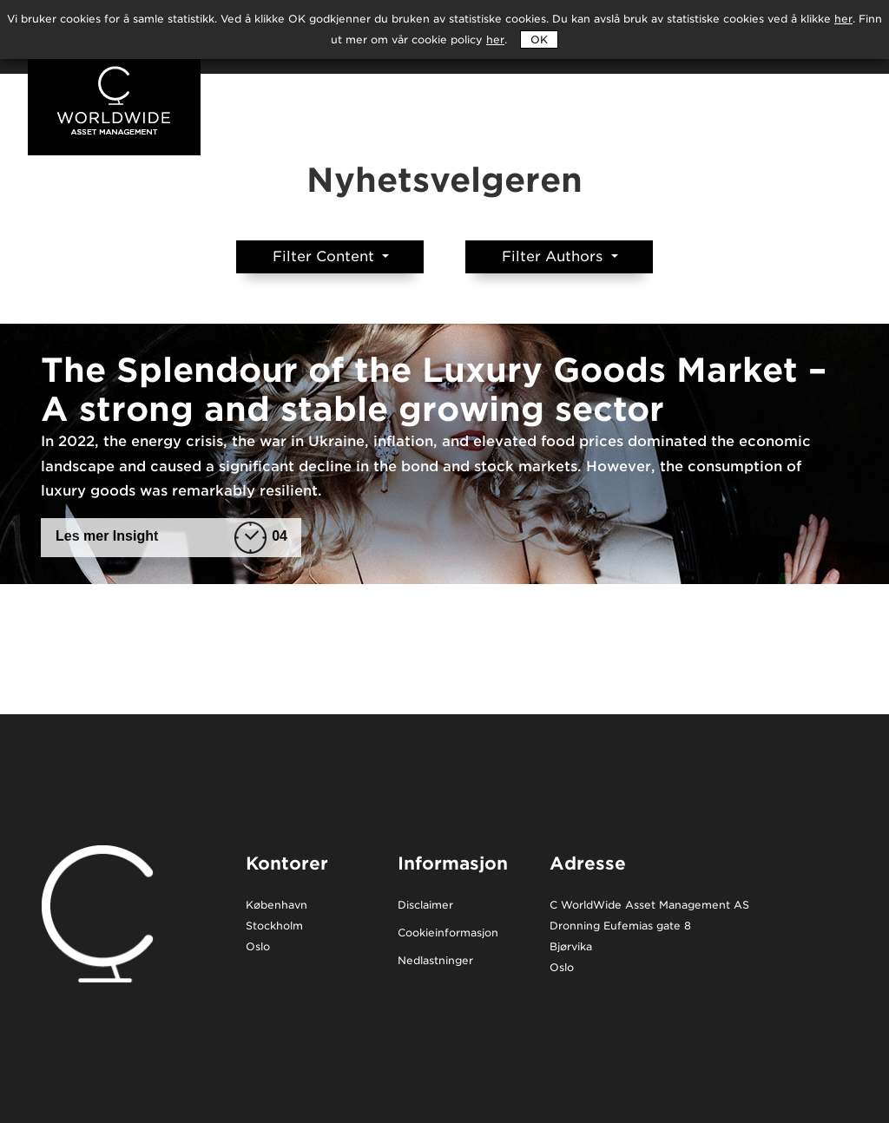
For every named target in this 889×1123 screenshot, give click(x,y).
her (495, 39)
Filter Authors (554, 256)
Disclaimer (425, 905)
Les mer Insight (171, 537)
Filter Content (326, 256)
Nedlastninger (435, 961)
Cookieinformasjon (448, 933)
